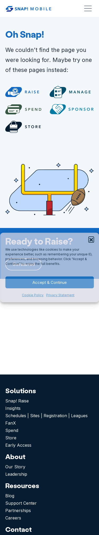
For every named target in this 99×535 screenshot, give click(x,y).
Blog (9, 495)
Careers (13, 518)
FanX (10, 423)
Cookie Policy (33, 295)
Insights (13, 408)
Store (10, 437)
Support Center (21, 503)
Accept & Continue (49, 282)
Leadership (16, 474)
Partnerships (18, 510)
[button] (91, 239)
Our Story (15, 466)
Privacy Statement (60, 295)
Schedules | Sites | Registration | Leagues (46, 415)
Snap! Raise (17, 400)
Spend (11, 430)
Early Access (18, 445)
